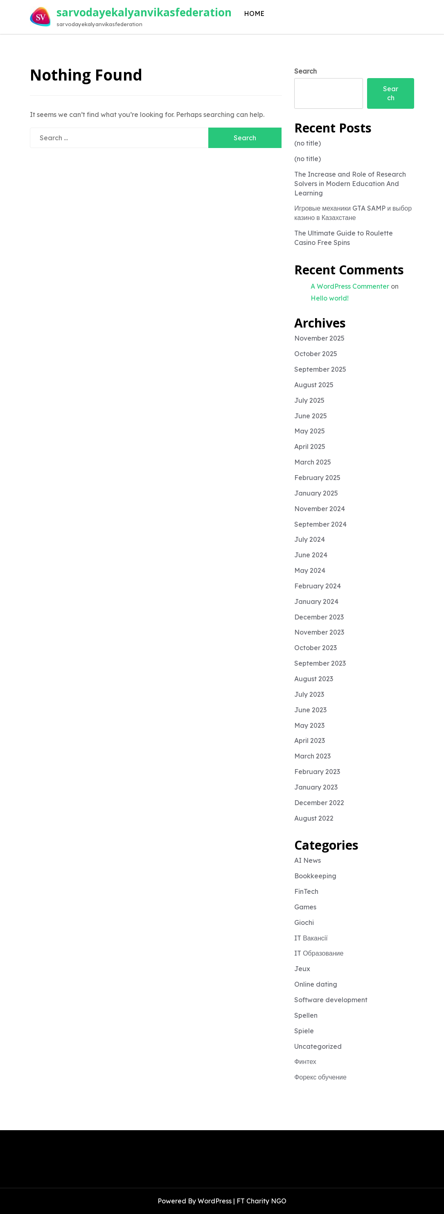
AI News (307, 860)
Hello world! (330, 298)
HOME (254, 13)
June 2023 (310, 710)
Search (305, 71)
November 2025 (319, 338)
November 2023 (319, 632)
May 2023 (309, 725)
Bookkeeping (315, 876)
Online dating (315, 984)
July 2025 (309, 400)
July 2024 (309, 539)
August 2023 (313, 679)
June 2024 (310, 555)
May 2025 (309, 431)
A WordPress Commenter (350, 286)
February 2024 (317, 586)
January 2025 (316, 493)
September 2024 (320, 524)
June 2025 (310, 416)
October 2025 (315, 354)
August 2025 (314, 385)
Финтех (305, 1061)
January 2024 (316, 601)
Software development (330, 1000)
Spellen (306, 1015)
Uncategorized (318, 1046)
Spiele (304, 1031)
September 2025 (320, 369)
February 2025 (317, 477)
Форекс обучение (320, 1077)
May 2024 (309, 570)
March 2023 (312, 756)
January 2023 (316, 787)
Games (305, 907)
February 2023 (317, 771)
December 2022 (319, 803)
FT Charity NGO (261, 1201)
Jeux (302, 969)
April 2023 (309, 740)
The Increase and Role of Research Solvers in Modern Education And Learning (350, 183)
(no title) (307, 143)
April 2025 (309, 446)
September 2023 (320, 663)
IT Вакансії (311, 938)
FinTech (306, 891)
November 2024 (319, 509)
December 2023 (319, 617)
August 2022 (314, 818)
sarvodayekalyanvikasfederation (144, 12)
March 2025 (312, 462)
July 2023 (309, 694)
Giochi (304, 922)
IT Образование (318, 953)
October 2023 (315, 648)
